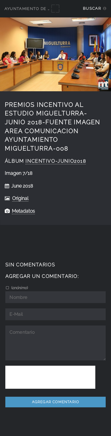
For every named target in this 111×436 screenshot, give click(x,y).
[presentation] (50, 377)
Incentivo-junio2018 (55, 161)
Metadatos (23, 211)
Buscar (92, 8)
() (19, 287)
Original (20, 198)
